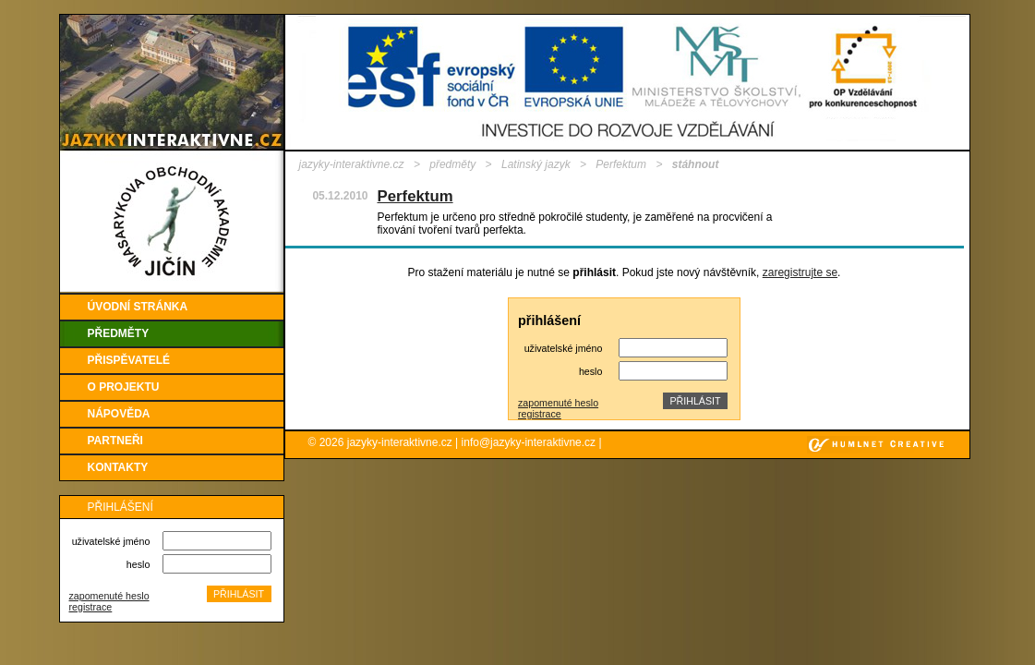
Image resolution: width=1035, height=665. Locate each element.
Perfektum (621, 164)
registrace (91, 606)
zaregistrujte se (800, 272)
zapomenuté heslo (109, 595)
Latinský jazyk (536, 164)
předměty (452, 164)
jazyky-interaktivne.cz (351, 164)
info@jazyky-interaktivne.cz (529, 442)
